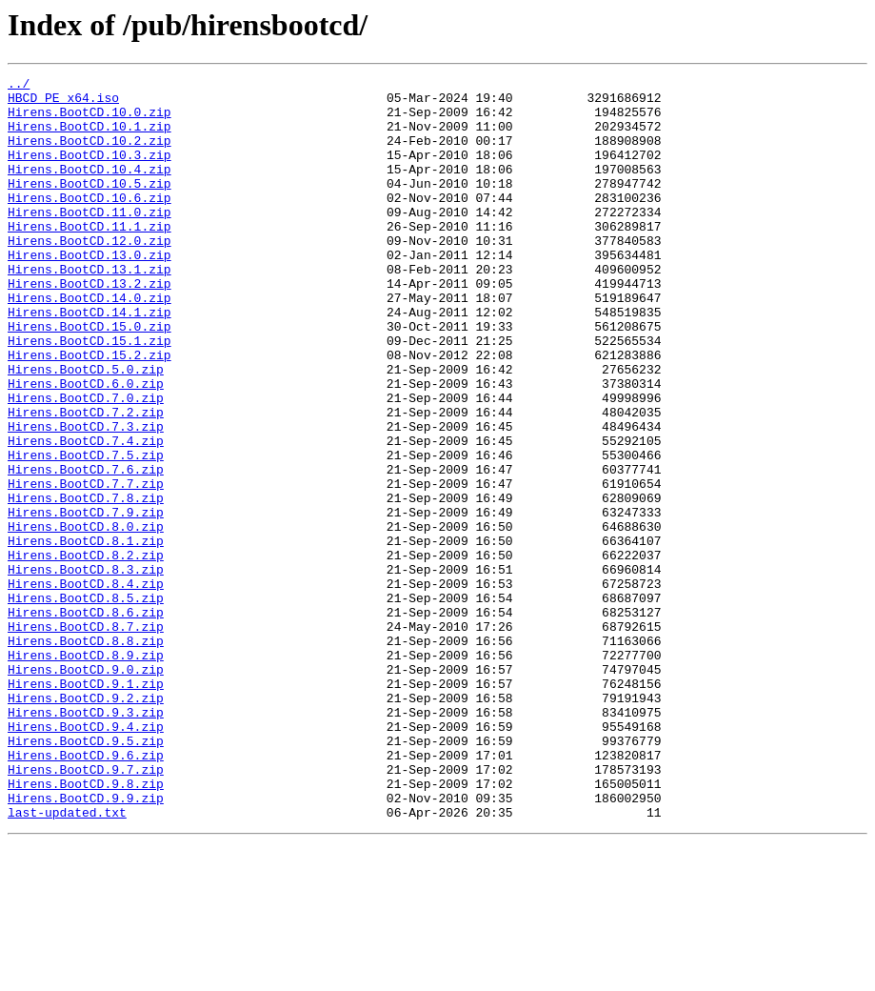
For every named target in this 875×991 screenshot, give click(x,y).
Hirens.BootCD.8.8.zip (86, 754)
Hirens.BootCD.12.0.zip (89, 274)
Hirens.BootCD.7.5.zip (86, 531)
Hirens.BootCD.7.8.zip (86, 583)
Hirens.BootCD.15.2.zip (89, 411)
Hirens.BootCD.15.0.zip (89, 377)
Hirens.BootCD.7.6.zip (86, 548)
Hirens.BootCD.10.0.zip (89, 120)
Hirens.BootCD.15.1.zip (89, 394)
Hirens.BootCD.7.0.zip (86, 463)
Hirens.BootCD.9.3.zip (86, 840)
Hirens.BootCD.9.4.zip (86, 857)
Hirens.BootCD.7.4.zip (86, 514)
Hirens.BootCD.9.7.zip (86, 909)
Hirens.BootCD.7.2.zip (86, 480)
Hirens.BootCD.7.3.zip (86, 497)
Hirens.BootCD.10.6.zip (89, 223)
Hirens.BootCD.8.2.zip (86, 651)
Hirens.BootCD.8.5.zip (86, 703)
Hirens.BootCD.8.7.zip (86, 737)
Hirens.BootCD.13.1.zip (89, 308)
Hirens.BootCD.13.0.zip (89, 291)
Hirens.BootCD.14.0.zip (89, 343)
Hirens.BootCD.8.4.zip (86, 686)
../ (19, 85)
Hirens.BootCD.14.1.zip (89, 360)
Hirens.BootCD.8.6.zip (86, 720)
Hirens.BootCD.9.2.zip (86, 823)
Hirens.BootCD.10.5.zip (89, 205)
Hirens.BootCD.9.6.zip (86, 891)
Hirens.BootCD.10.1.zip (89, 137)
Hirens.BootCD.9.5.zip (86, 874)
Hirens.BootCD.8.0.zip (86, 617)
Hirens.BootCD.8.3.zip (86, 669)
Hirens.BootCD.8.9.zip (86, 771)
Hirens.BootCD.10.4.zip (89, 188)
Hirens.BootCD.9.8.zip (86, 926)
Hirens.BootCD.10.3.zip (89, 171)
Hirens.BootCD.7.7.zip (86, 566)
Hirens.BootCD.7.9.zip (86, 600)
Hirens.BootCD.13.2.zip (89, 325)
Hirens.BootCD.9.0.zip (86, 789)
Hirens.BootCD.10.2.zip (89, 154)
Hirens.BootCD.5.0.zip (86, 428)
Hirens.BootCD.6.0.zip (86, 446)
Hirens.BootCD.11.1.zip (89, 257)
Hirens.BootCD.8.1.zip (86, 634)
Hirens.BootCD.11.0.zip (89, 240)
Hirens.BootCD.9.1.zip (86, 806)
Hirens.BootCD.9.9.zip (86, 943)
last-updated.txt (67, 960)
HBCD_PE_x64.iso (63, 102)
